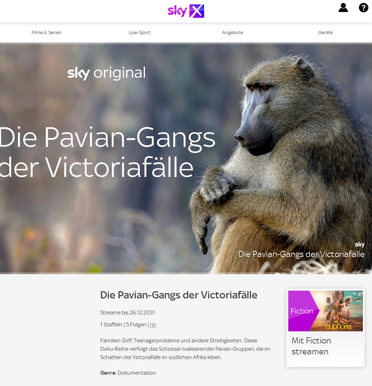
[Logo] (186, 11)
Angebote (232, 32)
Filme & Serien (47, 32)
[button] (343, 7)
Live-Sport (140, 32)
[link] (325, 328)
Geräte (325, 32)
